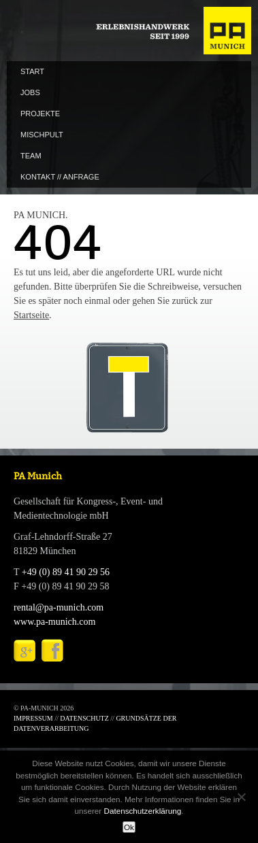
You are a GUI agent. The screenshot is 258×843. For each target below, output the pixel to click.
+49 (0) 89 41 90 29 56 (66, 572)
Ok (129, 827)
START (32, 71)
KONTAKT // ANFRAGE (59, 177)
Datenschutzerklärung (142, 810)
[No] (241, 797)
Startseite (31, 315)
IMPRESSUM (33, 718)
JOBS (30, 92)
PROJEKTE (40, 113)
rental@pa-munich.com (58, 607)
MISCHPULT (41, 135)
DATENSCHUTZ (84, 718)
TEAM (31, 156)
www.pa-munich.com (54, 622)
